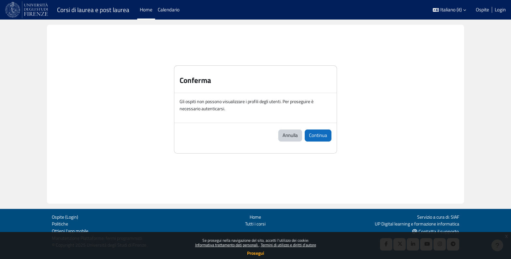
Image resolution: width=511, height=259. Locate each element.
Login (500, 9)
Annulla (290, 136)
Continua (318, 136)
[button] (449, 10)
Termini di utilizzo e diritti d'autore (288, 245)
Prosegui (255, 253)
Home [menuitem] (146, 9)
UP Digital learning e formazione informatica (413, 223)
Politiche (60, 223)
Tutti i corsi (255, 223)
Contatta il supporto (435, 231)
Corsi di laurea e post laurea (93, 9)
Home (255, 216)
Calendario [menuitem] (169, 9)
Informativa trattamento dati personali (227, 245)
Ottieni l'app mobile (71, 230)
